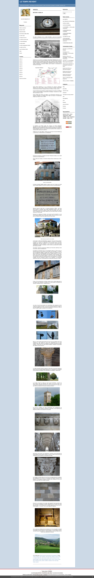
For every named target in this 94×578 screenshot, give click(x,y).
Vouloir (20, 53)
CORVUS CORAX (66, 23)
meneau (50, 559)
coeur (71, 114)
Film (63, 96)
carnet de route (65, 90)
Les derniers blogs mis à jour (36, 572)
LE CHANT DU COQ (66, 36)
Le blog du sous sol (22, 37)
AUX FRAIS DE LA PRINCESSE (68, 21)
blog (70, 574)
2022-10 (20, 74)
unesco (53, 559)
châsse (34, 561)
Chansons (64, 92)
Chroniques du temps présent (68, 94)
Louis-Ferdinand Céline (23, 49)
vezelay (34, 556)
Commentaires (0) (54, 555)
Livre (64, 100)
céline (64, 117)
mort (68, 116)
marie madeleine (42, 556)
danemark (65, 115)
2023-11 (20, 66)
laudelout (72, 116)
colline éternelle (48, 556)
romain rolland (41, 559)
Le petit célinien (22, 43)
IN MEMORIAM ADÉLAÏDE (68, 42)
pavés (40, 560)
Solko (20, 51)
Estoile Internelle (22, 31)
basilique (37, 556)
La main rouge (22, 35)
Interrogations (65, 98)
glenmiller (64, 48)
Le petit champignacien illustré (24, 45)
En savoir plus (70, 576)
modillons (46, 560)
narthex (43, 560)
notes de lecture (66, 104)
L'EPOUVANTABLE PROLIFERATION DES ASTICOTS (67, 39)
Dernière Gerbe (22, 29)
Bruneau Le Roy (66, 56)
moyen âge (56, 560)
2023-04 (20, 72)
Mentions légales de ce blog (38, 574)
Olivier (64, 77)
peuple (64, 118)
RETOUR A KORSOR (67, 69)
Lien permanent (48, 555)
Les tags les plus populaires (58, 572)
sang (70, 115)
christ (53, 560)
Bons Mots (65, 88)
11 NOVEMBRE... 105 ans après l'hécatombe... (68, 53)
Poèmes (64, 106)
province (56, 559)
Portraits (64, 108)
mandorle (50, 560)
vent (71, 118)
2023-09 (20, 68)
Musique (64, 102)
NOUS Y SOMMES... (70, 80)
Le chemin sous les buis (23, 39)
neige (68, 118)
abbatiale (53, 556)
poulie (59, 559)
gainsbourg (46, 559)
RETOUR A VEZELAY (38, 12)
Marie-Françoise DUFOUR (67, 63)
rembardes (37, 560)
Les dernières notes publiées (47, 572)
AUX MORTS (65, 19)
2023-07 (20, 70)
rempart (56, 556)
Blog (63, 86)
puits (34, 560)
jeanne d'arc (66, 114)
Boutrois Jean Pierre (66, 68)
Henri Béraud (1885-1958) (24, 33)
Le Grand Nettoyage (23, 41)
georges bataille (36, 559)
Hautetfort (50, 571)
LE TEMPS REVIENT (28, 2)
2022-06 (20, 76)
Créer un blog (44, 571)
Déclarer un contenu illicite (27, 574)
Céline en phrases (22, 27)
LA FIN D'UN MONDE (67, 25)
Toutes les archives (22, 78)
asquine (37, 561)
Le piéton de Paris (22, 47)
